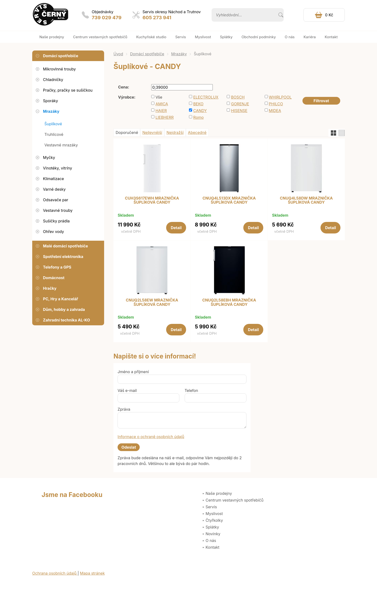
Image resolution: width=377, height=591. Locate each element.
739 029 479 (107, 17)
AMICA (162, 103)
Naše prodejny (219, 493)
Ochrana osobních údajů (55, 573)
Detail (176, 227)
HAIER (161, 110)
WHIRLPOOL (280, 97)
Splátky (212, 527)
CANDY (200, 110)
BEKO (198, 103)
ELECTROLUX (206, 97)
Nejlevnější (152, 132)
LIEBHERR (165, 117)
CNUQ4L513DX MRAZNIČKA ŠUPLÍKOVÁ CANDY (229, 200)
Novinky (213, 533)
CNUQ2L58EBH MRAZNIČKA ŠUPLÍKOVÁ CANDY (229, 302)
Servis (211, 506)
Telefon (191, 390)
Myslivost (214, 513)
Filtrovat (321, 100)
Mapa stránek (92, 573)
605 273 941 (157, 17)
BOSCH (238, 97)
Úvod (118, 53)
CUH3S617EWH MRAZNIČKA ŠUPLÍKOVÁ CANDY (152, 200)
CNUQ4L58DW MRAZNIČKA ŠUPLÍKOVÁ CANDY (306, 200)
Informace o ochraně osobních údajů (151, 436)
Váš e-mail (127, 390)
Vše (159, 97)
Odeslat (128, 447)
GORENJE (240, 103)
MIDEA (275, 110)
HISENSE (239, 110)
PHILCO (276, 103)
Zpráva (124, 409)
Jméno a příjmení (133, 371)
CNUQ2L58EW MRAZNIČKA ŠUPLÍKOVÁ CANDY (152, 302)
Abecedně (197, 132)
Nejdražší (174, 132)
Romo (198, 117)
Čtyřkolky (214, 520)
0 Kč (329, 15)
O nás (211, 540)
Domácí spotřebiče (147, 53)
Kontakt (212, 547)
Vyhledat (281, 15)
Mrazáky (179, 53)
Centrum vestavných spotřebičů (235, 500)
